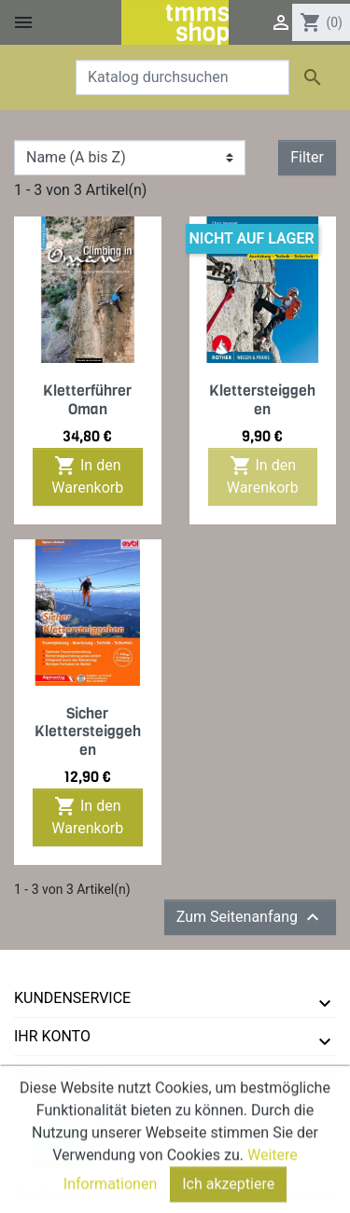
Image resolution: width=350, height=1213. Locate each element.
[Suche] (182, 77)
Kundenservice (72, 998)
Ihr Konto (52, 1036)
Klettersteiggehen (262, 399)
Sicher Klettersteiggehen (88, 731)
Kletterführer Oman (87, 399)
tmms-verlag (66, 1074)
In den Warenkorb (87, 475)
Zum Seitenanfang (250, 917)
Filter (307, 157)
